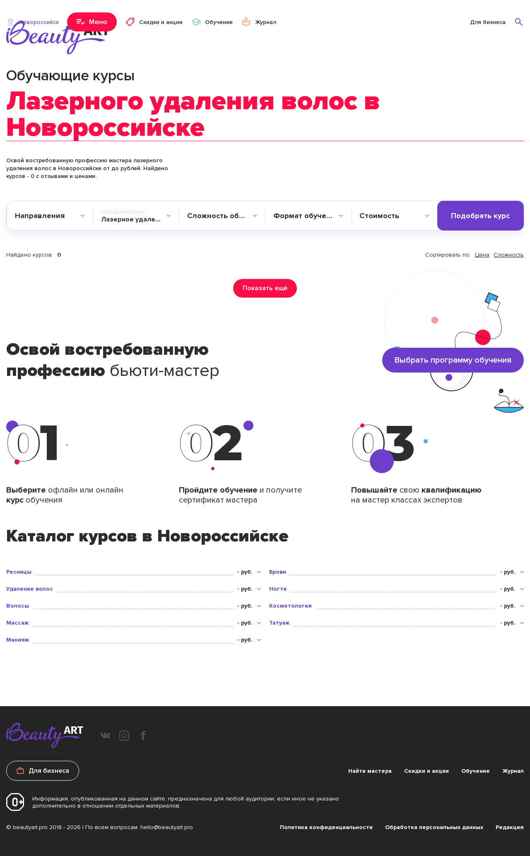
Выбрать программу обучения (453, 360)
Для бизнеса (488, 22)
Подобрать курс (480, 215)
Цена (482, 254)
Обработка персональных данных (434, 827)
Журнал (513, 770)
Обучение (475, 770)
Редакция (510, 827)
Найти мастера (370, 770)
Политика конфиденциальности (326, 827)
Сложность (509, 254)
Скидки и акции (426, 770)
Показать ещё (265, 288)
